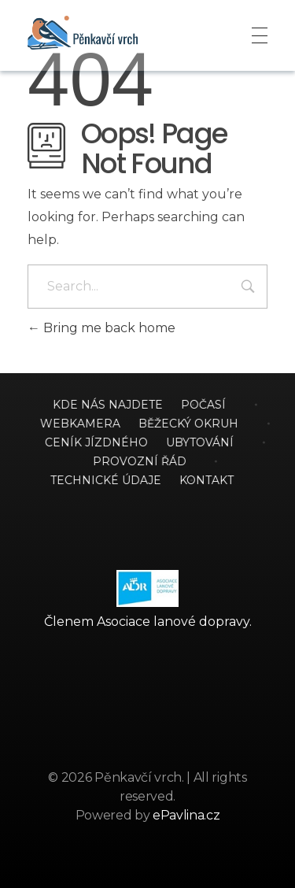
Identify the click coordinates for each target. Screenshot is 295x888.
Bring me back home (101, 327)
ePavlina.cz (186, 815)
